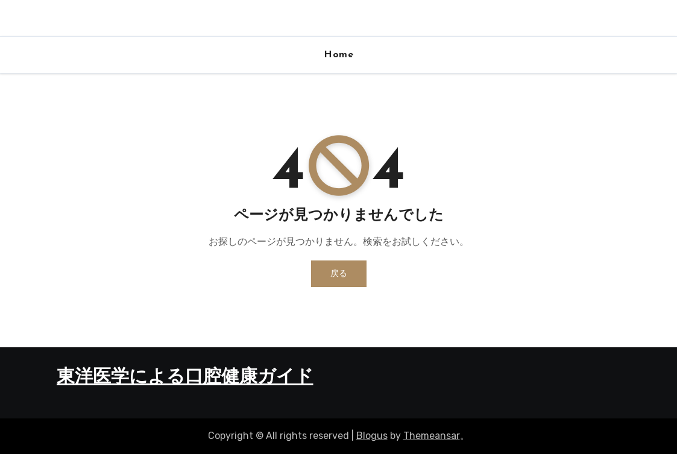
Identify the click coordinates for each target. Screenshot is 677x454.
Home (338, 55)
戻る (338, 273)
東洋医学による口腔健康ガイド (185, 377)
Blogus (372, 435)
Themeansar (431, 435)
